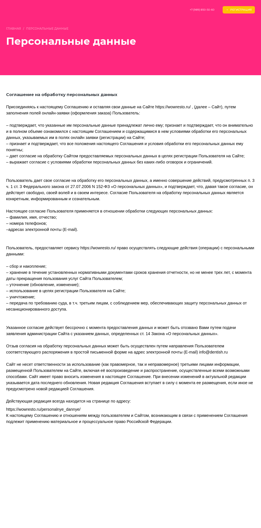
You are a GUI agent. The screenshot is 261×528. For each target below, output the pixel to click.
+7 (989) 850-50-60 (202, 9)
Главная (13, 28)
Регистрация (239, 9)
